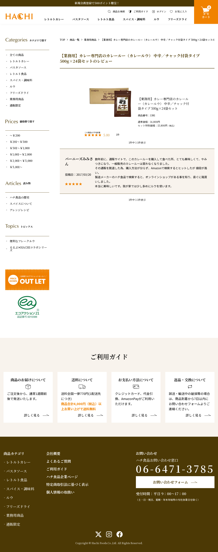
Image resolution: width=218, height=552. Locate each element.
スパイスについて (21, 203)
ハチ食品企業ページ (62, 476)
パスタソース (80, 19)
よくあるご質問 (58, 461)
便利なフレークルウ (22, 241)
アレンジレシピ (19, 210)
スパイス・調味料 (134, 19)
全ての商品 (17, 55)
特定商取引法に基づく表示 (67, 484)
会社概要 (53, 453)
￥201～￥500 (18, 141)
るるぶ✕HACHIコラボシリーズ (28, 249)
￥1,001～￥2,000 (21, 154)
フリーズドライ (177, 19)
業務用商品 (17, 99)
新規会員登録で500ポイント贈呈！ (97, 3)
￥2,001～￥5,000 (21, 160)
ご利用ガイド (56, 468)
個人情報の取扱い (60, 492)
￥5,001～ (16, 167)
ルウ (156, 19)
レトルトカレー (54, 19)
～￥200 (15, 135)
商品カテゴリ (14, 453)
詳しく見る (32, 415)
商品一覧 (74, 39)
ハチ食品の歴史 (19, 197)
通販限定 (15, 105)
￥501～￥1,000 (20, 148)
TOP (62, 39)
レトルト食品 (105, 19)
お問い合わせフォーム (170, 482)
